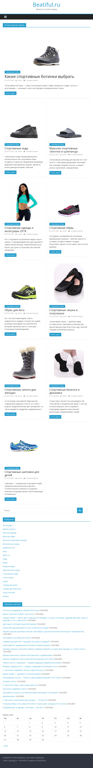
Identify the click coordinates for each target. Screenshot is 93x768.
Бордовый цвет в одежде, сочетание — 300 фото (23, 707)
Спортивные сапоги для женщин (20, 391)
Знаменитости (9, 548)
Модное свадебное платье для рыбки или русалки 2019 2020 (28, 659)
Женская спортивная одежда (15, 540)
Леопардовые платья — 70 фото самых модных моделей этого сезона (32, 677)
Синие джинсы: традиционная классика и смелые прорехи (26, 645)
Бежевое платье (9, 681)
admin (20, 80)
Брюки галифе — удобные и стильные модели (22, 674)
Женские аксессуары (11, 544)
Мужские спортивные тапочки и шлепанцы (63, 149)
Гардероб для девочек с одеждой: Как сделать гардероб (26, 641)
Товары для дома (10, 585)
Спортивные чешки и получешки (63, 311)
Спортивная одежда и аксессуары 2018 (19, 229)
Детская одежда (9, 533)
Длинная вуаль (9, 696)
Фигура (6, 596)
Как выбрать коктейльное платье (17, 638)
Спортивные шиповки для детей (22, 473)
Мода (5, 562)
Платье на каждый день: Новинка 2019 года (21, 610)
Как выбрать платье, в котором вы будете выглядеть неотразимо (30, 692)
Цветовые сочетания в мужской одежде (19, 624)
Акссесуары (7, 525)
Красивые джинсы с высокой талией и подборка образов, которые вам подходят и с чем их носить (44, 649)
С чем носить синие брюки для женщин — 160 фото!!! (25, 700)
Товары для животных (12, 589)
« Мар (5, 746)
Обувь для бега (14, 310)
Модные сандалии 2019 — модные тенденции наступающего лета (30, 666)
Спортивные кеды (16, 148)
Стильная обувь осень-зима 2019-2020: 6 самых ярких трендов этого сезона (34, 704)
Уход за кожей (9, 592)
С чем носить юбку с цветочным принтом (20, 685)
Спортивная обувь (12, 72)
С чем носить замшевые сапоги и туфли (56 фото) (23, 670)
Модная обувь (9, 566)
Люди (5, 559)
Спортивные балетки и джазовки (64, 391)
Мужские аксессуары (11, 570)
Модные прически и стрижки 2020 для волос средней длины (27, 655)
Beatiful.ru (46, 4)
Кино (5, 551)
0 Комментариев (31, 80)
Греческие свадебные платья (15, 689)
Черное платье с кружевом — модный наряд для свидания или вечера (32, 663)
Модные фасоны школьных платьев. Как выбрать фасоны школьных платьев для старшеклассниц (43, 631)
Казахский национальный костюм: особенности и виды (25, 628)
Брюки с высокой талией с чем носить (18, 614)
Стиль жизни (8, 577)
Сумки (5, 581)
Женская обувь (9, 536)
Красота (6, 555)
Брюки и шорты (9, 529)
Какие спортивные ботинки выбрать (39, 76)
